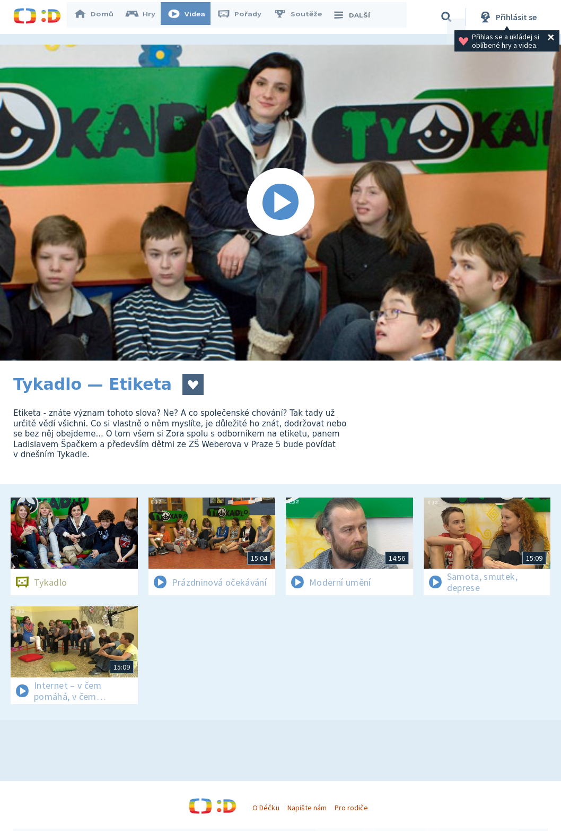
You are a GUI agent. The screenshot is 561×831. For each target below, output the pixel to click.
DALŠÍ (356, 17)
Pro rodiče (351, 807)
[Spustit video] (280, 203)
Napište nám (307, 807)
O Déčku (265, 807)
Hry (145, 17)
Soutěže (303, 17)
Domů (98, 17)
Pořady (244, 17)
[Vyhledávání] (446, 17)
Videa (191, 17)
